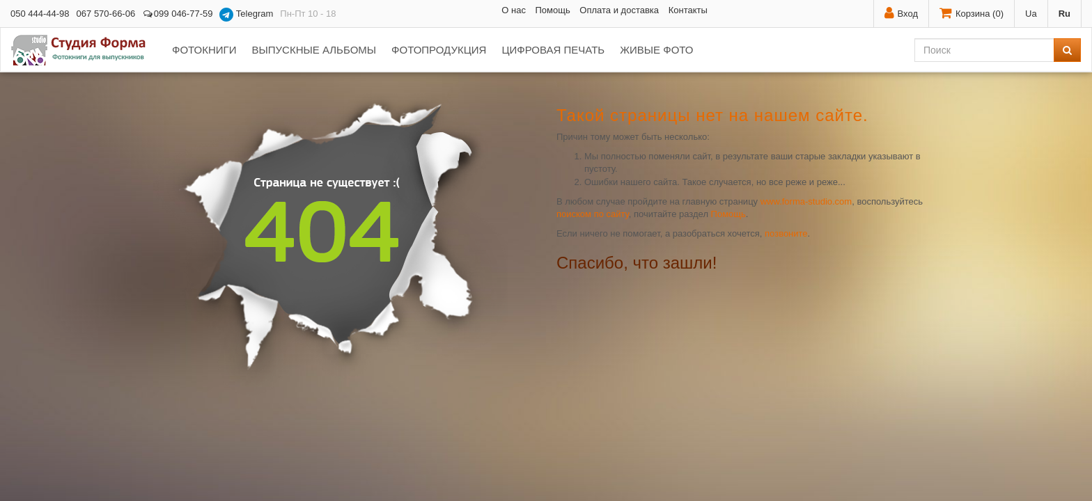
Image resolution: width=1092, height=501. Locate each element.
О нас (513, 10)
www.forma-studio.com (806, 201)
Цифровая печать (552, 50)
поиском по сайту (592, 214)
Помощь (553, 10)
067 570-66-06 (106, 13)
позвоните (786, 233)
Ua (1031, 13)
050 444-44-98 (40, 13)
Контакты (688, 10)
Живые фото (656, 50)
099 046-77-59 (177, 13)
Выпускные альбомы (313, 50)
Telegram (246, 15)
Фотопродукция (438, 50)
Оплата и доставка (619, 10)
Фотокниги (204, 50)
